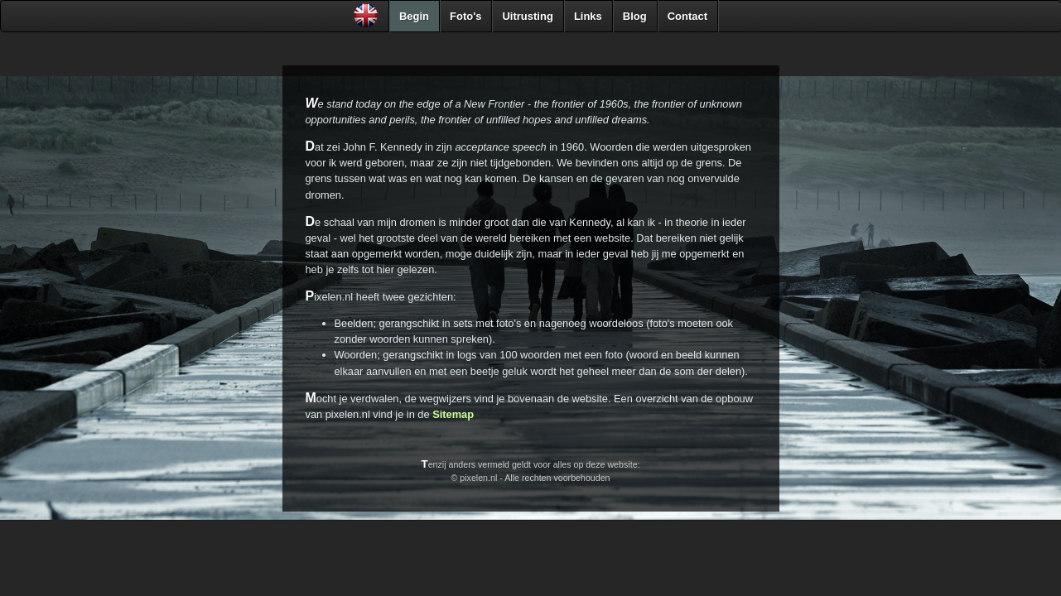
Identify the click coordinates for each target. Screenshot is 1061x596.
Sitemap (453, 414)
